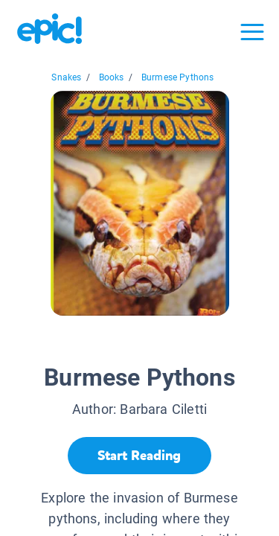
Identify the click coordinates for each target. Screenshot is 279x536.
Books (111, 77)
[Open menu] (252, 32)
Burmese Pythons (177, 77)
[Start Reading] (139, 455)
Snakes (66, 77)
